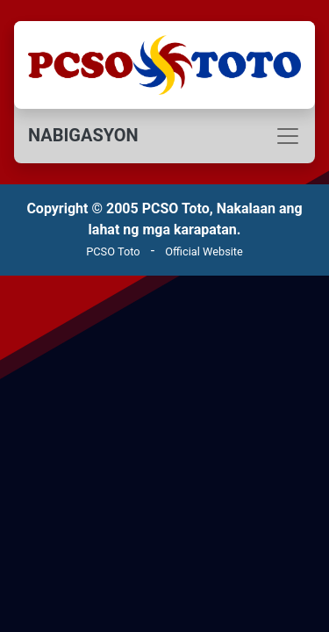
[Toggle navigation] (164, 136)
